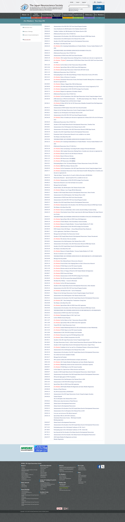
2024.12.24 (47, 156)
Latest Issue (42, 469)
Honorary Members (24, 473)
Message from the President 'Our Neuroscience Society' (66, 234)
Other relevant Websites (82, 476)
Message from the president (60, 258)
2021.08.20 (47, 335)
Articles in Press (43, 468)
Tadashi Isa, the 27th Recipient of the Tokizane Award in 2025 (68, 112)
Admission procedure (81, 468)
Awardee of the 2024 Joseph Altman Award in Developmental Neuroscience (71, 202)
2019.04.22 (47, 401)
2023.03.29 (47, 246)
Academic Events (43, 493)
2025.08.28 (47, 86)
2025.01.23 (47, 153)
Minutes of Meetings (28, 31)
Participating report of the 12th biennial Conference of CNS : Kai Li (69, 427)
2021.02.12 (47, 359)
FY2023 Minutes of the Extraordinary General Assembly (70, 221)
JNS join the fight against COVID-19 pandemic (65, 376)
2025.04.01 (47, 124)
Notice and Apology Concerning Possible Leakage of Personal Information (74, 148)
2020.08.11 (47, 369)
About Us (23, 467)
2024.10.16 (47, 165)
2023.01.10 (47, 261)
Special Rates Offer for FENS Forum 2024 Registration (70, 219)
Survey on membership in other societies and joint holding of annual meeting (75, 209)
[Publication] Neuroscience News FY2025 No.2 (65, 94)
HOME (71, 2)
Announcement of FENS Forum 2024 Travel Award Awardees (68, 197)
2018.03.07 (47, 422)
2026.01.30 (47, 57)
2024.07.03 (47, 177)
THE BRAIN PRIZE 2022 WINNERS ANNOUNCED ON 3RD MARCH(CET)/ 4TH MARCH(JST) (77, 310)
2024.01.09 (47, 224)
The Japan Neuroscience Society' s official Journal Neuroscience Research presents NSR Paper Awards (77, 342)
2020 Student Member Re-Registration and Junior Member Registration (74, 386)
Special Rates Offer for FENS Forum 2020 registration (66, 384)
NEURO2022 (23, 500)
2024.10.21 (47, 163)
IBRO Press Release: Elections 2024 (65, 166)
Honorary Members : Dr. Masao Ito (27, 474)
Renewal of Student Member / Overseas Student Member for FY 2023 (73, 251)
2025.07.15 (47, 91)
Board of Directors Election (63, 156)
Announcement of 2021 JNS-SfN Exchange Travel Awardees (68, 332)
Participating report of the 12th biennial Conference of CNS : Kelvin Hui (70, 429)
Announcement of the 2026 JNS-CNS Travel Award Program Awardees (70, 26)
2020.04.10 (47, 376)
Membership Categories (82, 469)
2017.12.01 (47, 427)
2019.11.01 (47, 384)
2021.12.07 (47, 320)
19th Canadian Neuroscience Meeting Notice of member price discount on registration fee (78, 58)
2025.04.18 (47, 115)
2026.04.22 (47, 28)
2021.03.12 (47, 354)
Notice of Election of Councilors (65, 77)
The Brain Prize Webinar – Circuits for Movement (65, 280)
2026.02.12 (47, 50)
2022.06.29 (47, 278)
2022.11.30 (47, 268)
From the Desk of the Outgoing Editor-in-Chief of (74, 263)
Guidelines (23, 468)
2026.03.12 (47, 43)
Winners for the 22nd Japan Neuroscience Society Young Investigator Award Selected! (74, 293)
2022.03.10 (47, 300)
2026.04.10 (47, 33)
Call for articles (80, 483)
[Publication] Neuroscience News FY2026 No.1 (65, 33)
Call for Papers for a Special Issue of (69, 369)
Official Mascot (24, 485)
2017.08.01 (47, 429)
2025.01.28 (47, 148)
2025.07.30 (47, 89)
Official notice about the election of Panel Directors (66, 401)
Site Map (79, 480)
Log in (60, 488)
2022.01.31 (47, 315)
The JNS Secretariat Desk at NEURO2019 (63, 391)
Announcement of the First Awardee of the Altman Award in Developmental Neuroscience (74, 434)
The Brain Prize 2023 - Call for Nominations (67, 290)
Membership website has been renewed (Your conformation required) (73, 364)
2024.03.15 (47, 202)
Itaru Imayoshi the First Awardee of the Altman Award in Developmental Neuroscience (74, 432)
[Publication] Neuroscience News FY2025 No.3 (65, 72)
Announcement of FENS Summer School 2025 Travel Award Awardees (70, 107)
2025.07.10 (47, 93)
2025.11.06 (47, 74)
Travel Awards (42, 489)
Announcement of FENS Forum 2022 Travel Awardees (66, 312)
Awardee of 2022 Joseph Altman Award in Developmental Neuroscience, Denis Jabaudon (74, 285)
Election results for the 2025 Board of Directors (68, 153)
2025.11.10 (47, 72)
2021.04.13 (47, 349)
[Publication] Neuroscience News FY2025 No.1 (65, 122)
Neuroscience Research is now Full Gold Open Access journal (68, 182)
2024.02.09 (47, 219)
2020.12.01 (47, 364)
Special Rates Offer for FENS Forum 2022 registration (70, 305)
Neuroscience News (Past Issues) (64, 490)
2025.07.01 (47, 96)
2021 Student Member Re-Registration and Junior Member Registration (74, 362)
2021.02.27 (47, 357)
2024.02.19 (47, 212)
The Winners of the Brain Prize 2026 (62, 43)
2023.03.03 (47, 253)
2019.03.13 (47, 408)
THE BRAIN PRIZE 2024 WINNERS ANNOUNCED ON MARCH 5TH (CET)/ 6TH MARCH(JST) (77, 216)
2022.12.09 (47, 266)
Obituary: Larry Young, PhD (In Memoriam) (67, 190)
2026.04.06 (47, 36)
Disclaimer (80, 479)
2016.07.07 (47, 437)
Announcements (43, 477)
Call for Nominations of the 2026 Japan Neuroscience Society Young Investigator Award (78, 96)
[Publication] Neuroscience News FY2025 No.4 (65, 53)
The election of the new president (65, 238)
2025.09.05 (47, 84)
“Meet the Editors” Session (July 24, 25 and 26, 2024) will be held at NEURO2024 (73, 175)
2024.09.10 (47, 168)
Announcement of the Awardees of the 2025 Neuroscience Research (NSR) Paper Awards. (74, 129)
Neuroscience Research (44, 467)
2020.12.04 (47, 362)
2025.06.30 (47, 98)
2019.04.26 (47, 396)
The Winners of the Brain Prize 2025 (62, 136)
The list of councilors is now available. (63, 253)
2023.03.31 (47, 243)
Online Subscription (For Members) (43, 475)
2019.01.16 (47, 413)
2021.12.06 (47, 322)
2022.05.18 (47, 283)
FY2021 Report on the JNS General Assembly (68, 330)
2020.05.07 (47, 371)
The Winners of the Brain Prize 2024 (62, 207)
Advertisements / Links (82, 481)
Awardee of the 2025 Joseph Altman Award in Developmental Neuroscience (71, 132)
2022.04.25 (47, 293)
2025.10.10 (47, 79)
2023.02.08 (47, 258)
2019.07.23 (47, 391)
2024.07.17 (47, 170)
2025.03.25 (47, 129)
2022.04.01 (47, 295)
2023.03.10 (47, 251)
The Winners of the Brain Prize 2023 (62, 248)
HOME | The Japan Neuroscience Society (31, 463)
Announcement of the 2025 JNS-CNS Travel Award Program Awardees (70, 115)
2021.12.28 (47, 317)
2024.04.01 (47, 195)
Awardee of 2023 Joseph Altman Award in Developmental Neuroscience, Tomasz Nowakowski (76, 236)
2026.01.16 (47, 60)
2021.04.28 (47, 347)
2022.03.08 (47, 302)
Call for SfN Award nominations (65, 283)
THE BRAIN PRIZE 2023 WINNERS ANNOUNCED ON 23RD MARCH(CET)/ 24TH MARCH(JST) (78, 256)
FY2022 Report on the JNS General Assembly (68, 266)
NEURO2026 (23, 493)
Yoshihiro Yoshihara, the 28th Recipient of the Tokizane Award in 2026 (70, 31)
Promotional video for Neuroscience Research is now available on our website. (72, 134)
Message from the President (60, 185)
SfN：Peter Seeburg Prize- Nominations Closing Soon (70, 300)
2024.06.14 (47, 185)
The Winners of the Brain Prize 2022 (62, 303)
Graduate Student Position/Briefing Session (47, 484)
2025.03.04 (47, 139)
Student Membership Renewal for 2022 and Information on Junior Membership (75, 327)
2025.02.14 (47, 141)
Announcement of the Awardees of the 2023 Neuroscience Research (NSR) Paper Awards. (74, 243)
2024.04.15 (47, 192)
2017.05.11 (47, 434)
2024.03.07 (47, 207)
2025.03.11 (47, 134)
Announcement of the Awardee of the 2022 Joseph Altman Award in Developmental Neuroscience (76, 298)
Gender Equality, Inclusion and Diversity (66, 471)
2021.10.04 (47, 332)
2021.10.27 (47, 327)
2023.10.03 (47, 226)
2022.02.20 (47, 310)
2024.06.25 (47, 182)
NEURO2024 (23, 497)
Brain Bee (23, 484)
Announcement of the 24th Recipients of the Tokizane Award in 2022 (70, 295)
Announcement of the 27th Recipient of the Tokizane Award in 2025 (69, 127)
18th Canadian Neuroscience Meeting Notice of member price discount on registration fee (78, 151)
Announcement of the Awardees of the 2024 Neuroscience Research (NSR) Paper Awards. (78, 204)
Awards (41, 488)
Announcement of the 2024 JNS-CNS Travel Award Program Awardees (70, 200)
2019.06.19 (47, 394)
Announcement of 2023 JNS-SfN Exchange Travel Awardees (71, 226)
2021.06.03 (47, 342)
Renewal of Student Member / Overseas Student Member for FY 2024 (73, 224)
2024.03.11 (47, 204)
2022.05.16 (47, 285)
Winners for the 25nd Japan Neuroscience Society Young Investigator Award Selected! (74, 110)
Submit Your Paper (43, 472)
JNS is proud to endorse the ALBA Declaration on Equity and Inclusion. (70, 359)
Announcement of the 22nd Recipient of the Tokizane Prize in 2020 (69, 379)
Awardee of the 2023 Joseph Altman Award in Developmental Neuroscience (71, 246)
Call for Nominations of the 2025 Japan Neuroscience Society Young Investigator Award (78, 168)
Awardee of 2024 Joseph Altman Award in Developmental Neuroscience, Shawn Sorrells (74, 192)
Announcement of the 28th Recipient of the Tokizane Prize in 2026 (69, 38)
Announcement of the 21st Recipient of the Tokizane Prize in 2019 (69, 411)
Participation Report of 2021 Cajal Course (67, 315)
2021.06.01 (47, 344)
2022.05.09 (47, 290)
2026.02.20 (47, 46)
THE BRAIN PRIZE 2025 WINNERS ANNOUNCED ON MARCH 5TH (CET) (72, 139)
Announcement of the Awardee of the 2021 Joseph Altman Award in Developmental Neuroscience (76, 352)
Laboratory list (23, 478)
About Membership (81, 467)
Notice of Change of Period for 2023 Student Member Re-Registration (73, 271)
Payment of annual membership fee (31, 35)
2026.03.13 (47, 41)
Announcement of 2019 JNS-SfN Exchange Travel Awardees (71, 275)
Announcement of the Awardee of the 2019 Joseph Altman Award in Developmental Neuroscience (76, 408)
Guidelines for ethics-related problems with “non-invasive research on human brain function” (67, 468)
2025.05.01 (47, 110)
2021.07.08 (47, 337)
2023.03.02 (47, 256)
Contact (77, 2)
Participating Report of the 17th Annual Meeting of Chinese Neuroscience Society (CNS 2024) (76, 163)
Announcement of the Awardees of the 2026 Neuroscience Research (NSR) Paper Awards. (74, 36)
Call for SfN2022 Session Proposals (62, 317)
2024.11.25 (47, 158)
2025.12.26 (47, 64)
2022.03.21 (47, 298)
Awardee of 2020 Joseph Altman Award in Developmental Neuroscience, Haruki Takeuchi (74, 372)
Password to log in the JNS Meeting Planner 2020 (69, 335)
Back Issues (42, 471)
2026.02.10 (47, 53)
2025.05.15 (47, 107)
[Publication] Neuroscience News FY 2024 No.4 (65, 146)
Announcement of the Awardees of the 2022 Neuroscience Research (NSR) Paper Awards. (74, 307)
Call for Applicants (43, 486)
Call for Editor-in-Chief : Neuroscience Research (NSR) (70, 320)
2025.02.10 (47, 146)
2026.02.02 (47, 55)
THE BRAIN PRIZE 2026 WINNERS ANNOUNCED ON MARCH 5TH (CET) (72, 50)
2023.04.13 (47, 238)
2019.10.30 (47, 386)
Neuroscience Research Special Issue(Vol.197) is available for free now (71, 177)
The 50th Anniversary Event (26, 479)
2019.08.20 (47, 389)
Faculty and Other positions (45, 482)
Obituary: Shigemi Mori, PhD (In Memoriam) (68, 84)
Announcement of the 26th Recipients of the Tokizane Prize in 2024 (69, 195)
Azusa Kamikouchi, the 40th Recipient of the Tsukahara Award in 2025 (70, 28)
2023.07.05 (47, 233)
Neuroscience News (28, 27)
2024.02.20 (47, 209)
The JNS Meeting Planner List (26, 492)
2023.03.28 (47, 248)
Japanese (84, 2)
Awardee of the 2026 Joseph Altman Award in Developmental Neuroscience (71, 41)
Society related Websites (82, 475)
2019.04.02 (47, 403)
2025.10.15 (47, 77)
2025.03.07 (47, 136)
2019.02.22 (47, 410)
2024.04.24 (47, 187)
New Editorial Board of (68, 261)
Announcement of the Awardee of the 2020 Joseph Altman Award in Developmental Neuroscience (76, 374)
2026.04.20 (47, 31)
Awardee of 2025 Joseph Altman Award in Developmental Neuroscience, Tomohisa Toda (74, 124)
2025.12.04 (47, 67)
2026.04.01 (47, 38)
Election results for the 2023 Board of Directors (68, 268)
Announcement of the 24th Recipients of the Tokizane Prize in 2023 (69, 241)
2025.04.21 (47, 112)
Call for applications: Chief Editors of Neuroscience (66, 231)
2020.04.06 (47, 379)
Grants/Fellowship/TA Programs (45, 485)
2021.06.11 (47, 339)
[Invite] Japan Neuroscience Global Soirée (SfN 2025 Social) (71, 69)
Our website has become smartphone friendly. (64, 354)
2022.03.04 (47, 305)
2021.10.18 (47, 330)
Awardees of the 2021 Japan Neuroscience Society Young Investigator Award (71, 340)
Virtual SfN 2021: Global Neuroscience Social (64, 325)
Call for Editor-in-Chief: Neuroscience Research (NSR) (70, 64)
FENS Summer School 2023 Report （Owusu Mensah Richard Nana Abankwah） (73, 229)
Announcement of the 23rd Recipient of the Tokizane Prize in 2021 (69, 349)
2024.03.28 (47, 199)
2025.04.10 (47, 122)
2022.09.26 (47, 270)
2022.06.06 (47, 280)
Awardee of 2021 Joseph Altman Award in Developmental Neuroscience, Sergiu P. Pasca (74, 344)
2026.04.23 (47, 26)
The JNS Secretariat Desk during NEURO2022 (68, 278)
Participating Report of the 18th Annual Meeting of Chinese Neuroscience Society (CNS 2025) (76, 74)
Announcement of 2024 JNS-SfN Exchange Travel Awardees (71, 180)
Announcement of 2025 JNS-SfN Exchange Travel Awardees (71, 89)
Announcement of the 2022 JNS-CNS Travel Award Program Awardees (70, 288)
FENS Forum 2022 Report (63, 273)
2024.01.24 (47, 221)
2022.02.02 (47, 312)
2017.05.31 (47, 432)
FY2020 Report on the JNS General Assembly (68, 367)
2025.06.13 (47, 103)
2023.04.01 (47, 241)
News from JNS (24, 486)
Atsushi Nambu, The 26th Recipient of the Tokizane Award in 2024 (69, 187)
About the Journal (43, 473)
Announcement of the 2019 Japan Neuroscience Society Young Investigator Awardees (73, 394)
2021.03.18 (47, 352)
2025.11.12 (47, 69)
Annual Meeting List (24, 491)
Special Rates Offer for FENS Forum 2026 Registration (70, 67)
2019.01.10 (47, 415)
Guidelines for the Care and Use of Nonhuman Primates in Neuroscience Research (76, 347)
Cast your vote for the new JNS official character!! (65, 413)
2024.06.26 (47, 180)
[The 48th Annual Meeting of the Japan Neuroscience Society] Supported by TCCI (76, 86)
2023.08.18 (47, 229)
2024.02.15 (47, 216)
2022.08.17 (47, 275)
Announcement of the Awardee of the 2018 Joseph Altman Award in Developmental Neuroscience (76, 424)
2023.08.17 (47, 231)
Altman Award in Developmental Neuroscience (65, 403)
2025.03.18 (47, 131)
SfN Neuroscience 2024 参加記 (64, 158)
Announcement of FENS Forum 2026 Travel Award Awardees (68, 55)
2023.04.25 (47, 236)
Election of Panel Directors (60, 389)
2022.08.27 (47, 273)
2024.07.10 (47, 175)
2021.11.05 (47, 325)
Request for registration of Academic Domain (68, 91)
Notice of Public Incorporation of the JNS (67, 337)
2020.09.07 (47, 367)
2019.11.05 (47, 381)
